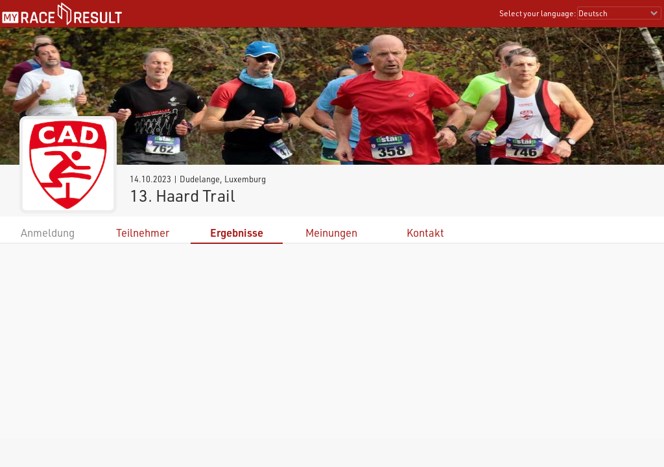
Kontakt (425, 232)
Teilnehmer (142, 232)
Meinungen (331, 232)
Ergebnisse (236, 232)
